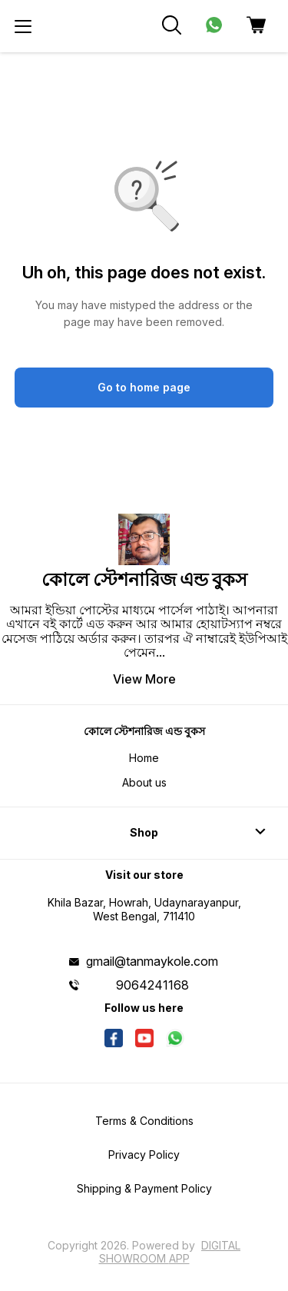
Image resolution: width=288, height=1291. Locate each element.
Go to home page (144, 387)
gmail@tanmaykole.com (152, 961)
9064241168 (152, 985)
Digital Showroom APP (170, 1251)
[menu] (23, 26)
